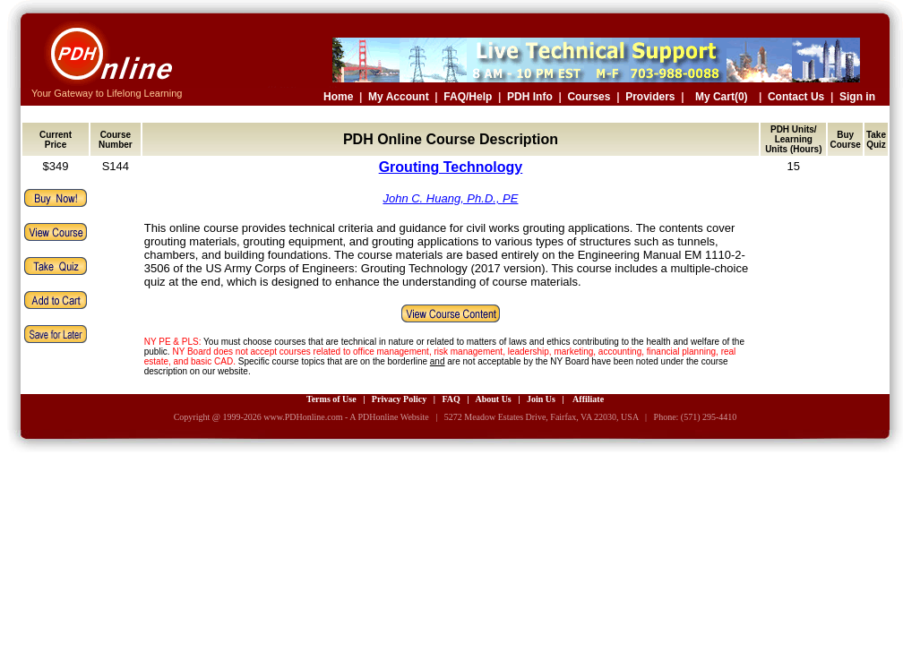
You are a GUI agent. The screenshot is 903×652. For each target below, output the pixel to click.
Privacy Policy (399, 399)
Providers (650, 96)
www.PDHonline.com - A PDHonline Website (345, 417)
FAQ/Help (467, 96)
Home (338, 96)
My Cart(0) (721, 96)
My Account (398, 96)
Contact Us (796, 96)
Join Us (541, 399)
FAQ (451, 399)
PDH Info (530, 96)
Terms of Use (331, 399)
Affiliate (588, 399)
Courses (588, 96)
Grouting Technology (451, 167)
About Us (493, 399)
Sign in (857, 96)
